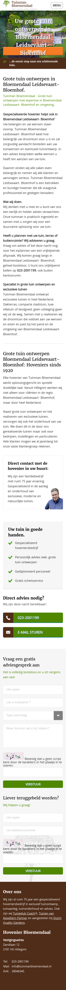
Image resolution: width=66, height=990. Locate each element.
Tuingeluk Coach (24, 913)
